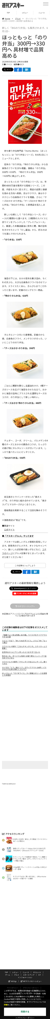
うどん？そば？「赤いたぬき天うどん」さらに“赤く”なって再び (24, 642)
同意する (25, 1011)
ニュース (42, 12)
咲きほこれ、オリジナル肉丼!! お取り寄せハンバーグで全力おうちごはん (24, 657)
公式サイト (9, 529)
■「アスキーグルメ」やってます (18, 535)
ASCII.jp (12, 981)
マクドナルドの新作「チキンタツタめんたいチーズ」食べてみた (24, 663)
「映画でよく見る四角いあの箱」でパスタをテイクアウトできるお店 (24, 636)
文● (4, 64)
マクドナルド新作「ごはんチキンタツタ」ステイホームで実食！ (24, 647)
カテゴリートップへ (25, 606)
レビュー (25, 12)
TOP (8, 12)
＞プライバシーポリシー (25, 1018)
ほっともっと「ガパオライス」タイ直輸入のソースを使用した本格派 (24, 674)
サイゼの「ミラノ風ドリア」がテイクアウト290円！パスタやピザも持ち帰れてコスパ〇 (24, 668)
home (6, 18)
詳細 (5, 1005)
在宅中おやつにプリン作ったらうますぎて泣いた (21, 652)
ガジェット (37, 972)
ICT (39, 975)
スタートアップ (28, 975)
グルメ (18, 18)
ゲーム (7, 975)
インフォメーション (25, 977)
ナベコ (9, 64)
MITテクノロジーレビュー (31, 981)
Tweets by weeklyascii (9, 784)
